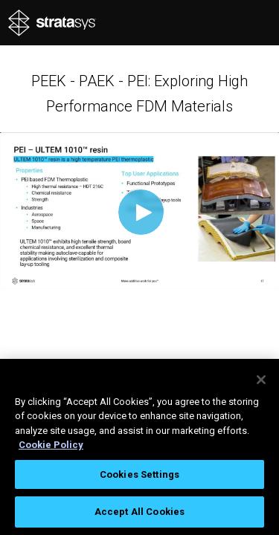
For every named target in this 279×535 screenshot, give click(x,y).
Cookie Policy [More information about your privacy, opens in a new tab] (51, 444)
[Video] (139, 210)
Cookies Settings (139, 474)
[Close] (261, 379)
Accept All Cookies (139, 511)
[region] (139, 447)
